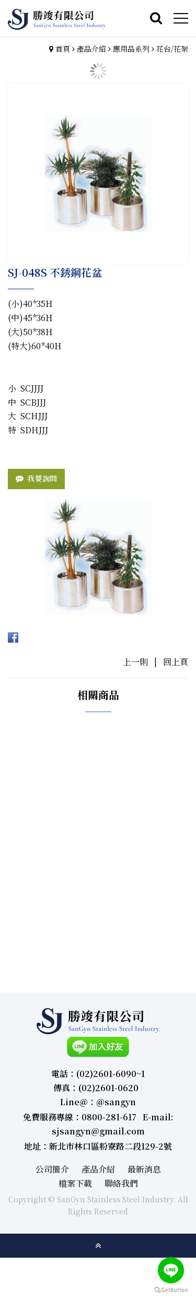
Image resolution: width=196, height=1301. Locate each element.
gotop (98, 1245)
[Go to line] (171, 1270)
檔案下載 (75, 1183)
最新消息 (144, 1169)
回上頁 (175, 662)
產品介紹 (91, 48)
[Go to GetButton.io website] (171, 1290)
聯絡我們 (121, 1183)
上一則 (135, 662)
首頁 (62, 48)
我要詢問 (42, 478)
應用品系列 (131, 48)
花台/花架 (172, 48)
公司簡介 (52, 1169)
